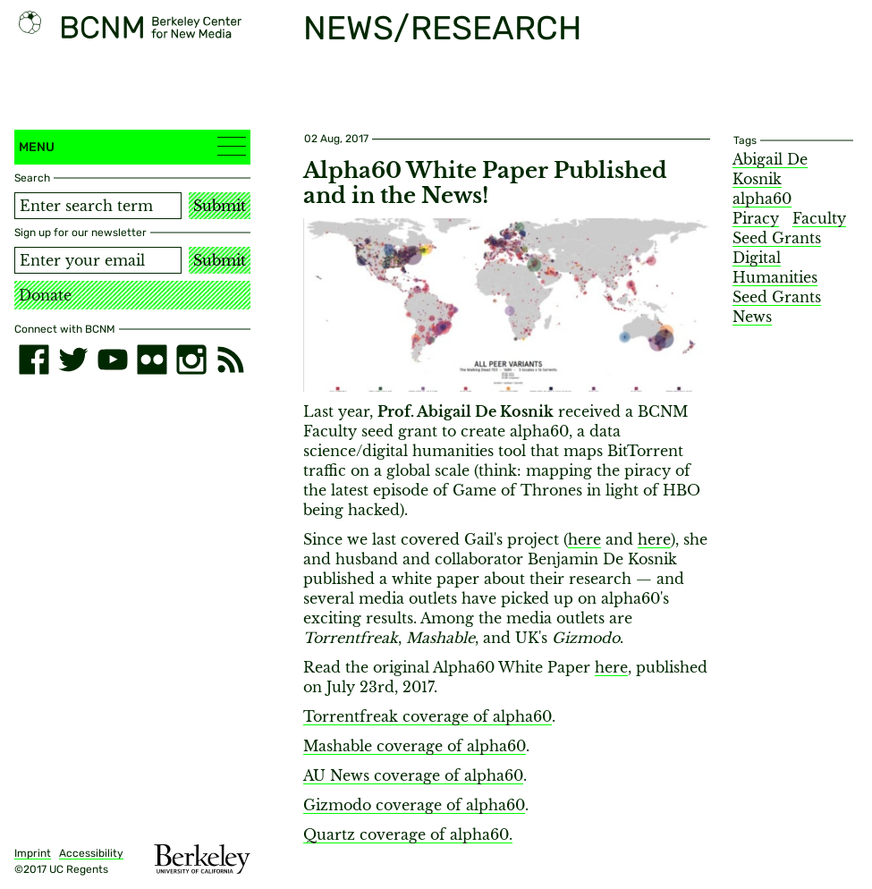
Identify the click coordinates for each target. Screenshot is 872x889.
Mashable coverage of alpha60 (414, 746)
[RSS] (230, 359)
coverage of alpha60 (446, 775)
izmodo (343, 805)
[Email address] (98, 260)
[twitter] (73, 359)
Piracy (755, 218)
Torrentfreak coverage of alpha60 (427, 716)
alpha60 (762, 198)
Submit (219, 206)
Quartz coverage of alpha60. (407, 834)
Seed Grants (776, 297)
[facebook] (34, 359)
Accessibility (91, 853)
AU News (336, 775)
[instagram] (191, 359)
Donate (45, 295)
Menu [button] (132, 146)
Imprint (32, 853)
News (752, 317)
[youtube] (112, 359)
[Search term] (98, 205)
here (584, 539)
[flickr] (152, 359)
